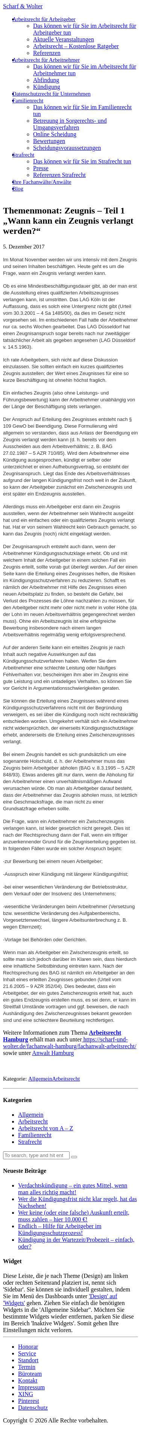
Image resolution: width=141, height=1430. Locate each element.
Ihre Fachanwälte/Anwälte (41, 182)
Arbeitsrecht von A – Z (45, 1128)
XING (25, 1394)
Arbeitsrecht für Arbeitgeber (44, 19)
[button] (74, 1157)
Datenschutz (33, 1407)
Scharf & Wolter (22, 6)
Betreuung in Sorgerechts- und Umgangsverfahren (70, 124)
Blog (17, 189)
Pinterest (28, 1401)
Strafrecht (23, 155)
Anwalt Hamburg (53, 1053)
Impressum (31, 1387)
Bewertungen (49, 141)
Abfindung (46, 80)
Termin (26, 1367)
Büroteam (30, 1374)
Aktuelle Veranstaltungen (63, 39)
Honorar (28, 1346)
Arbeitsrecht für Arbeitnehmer (46, 60)
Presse (41, 168)
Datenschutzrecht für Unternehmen (51, 94)
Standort (28, 1360)
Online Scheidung (54, 134)
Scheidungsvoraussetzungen (67, 148)
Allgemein (40, 1079)
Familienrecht (27, 101)
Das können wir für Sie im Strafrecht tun (82, 161)
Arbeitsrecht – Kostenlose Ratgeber (76, 46)
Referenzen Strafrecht (59, 175)
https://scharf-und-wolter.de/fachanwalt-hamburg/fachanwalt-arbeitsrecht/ (69, 1042)
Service (27, 1353)
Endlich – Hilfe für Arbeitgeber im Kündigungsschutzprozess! (60, 1229)
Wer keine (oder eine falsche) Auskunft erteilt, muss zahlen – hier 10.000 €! (73, 1216)
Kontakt (28, 1380)
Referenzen (47, 53)
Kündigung (46, 87)
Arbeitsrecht (66, 1079)
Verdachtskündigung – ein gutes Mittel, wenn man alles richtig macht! (72, 1188)
